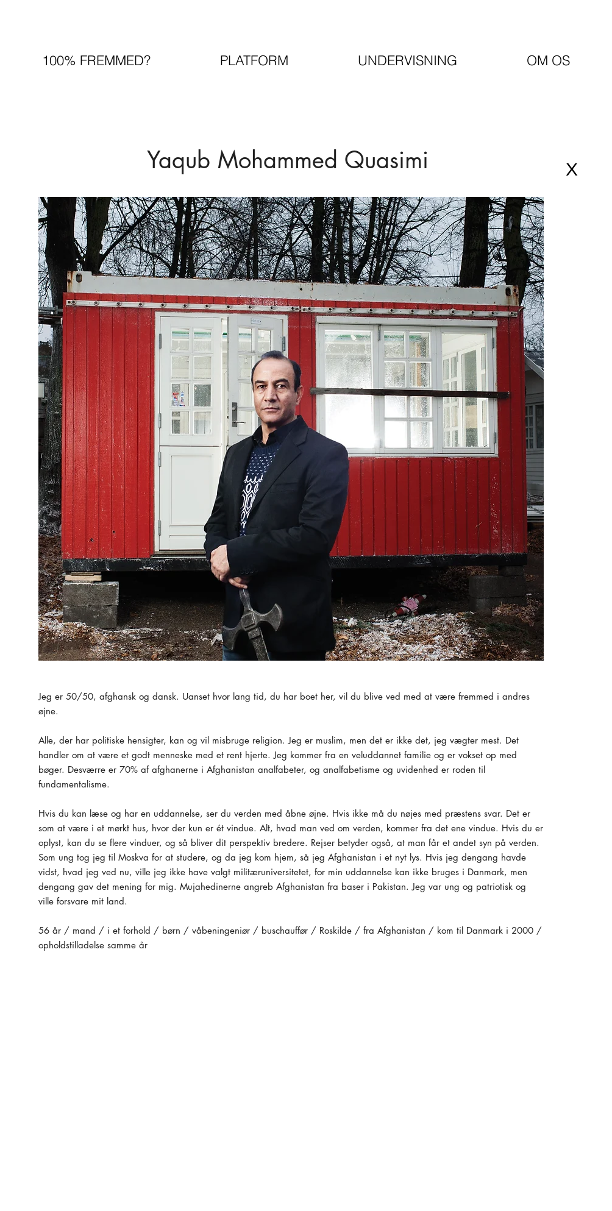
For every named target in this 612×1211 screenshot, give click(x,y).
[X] (571, 169)
